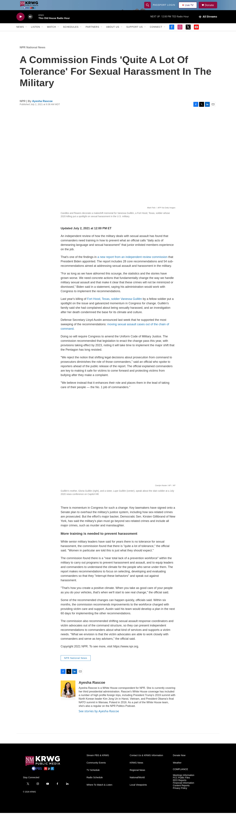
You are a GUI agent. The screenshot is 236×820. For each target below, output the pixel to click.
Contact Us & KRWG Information (146, 762)
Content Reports (181, 793)
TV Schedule (93, 777)
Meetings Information (183, 782)
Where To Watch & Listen (99, 792)
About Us (112, 34)
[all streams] (208, 23)
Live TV (188, 8)
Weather (177, 770)
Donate (211, 8)
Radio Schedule (95, 784)
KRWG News (136, 770)
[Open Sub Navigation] (26, 34)
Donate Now (179, 762)
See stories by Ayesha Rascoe (99, 718)
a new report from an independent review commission (132, 264)
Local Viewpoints (138, 792)
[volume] (30, 24)
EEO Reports (179, 787)
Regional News (137, 777)
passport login (164, 8)
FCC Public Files (181, 785)
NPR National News (32, 54)
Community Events (96, 770)
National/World (137, 784)
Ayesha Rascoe (42, 108)
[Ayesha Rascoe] (68, 697)
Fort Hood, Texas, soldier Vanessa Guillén (114, 306)
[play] (20, 24)
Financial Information (183, 790)
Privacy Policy (180, 795)
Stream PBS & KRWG (98, 762)
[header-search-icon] (148, 8)
